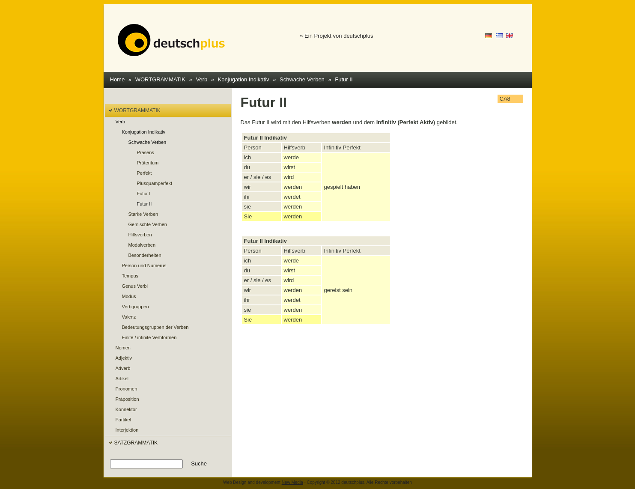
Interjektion (127, 429)
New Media (292, 482)
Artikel (122, 378)
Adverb (123, 368)
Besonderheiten (144, 255)
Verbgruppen (135, 306)
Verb (201, 79)
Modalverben (142, 244)
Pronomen (126, 388)
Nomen (123, 347)
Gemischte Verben (147, 224)
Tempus (130, 275)
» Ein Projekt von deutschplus (336, 36)
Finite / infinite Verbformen (149, 337)
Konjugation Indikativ (243, 79)
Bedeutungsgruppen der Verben (155, 327)
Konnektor (126, 409)
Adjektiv (124, 358)
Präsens (145, 152)
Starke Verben (143, 214)
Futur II (343, 79)
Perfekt (144, 173)
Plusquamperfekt (155, 183)
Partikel (123, 419)
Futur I (144, 193)
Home (117, 79)
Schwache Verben (302, 79)
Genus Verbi (135, 286)
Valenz (129, 316)
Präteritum (148, 162)
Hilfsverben (140, 234)
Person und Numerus (144, 265)
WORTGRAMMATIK (160, 79)
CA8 (505, 98)
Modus (129, 296)
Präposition (127, 399)
